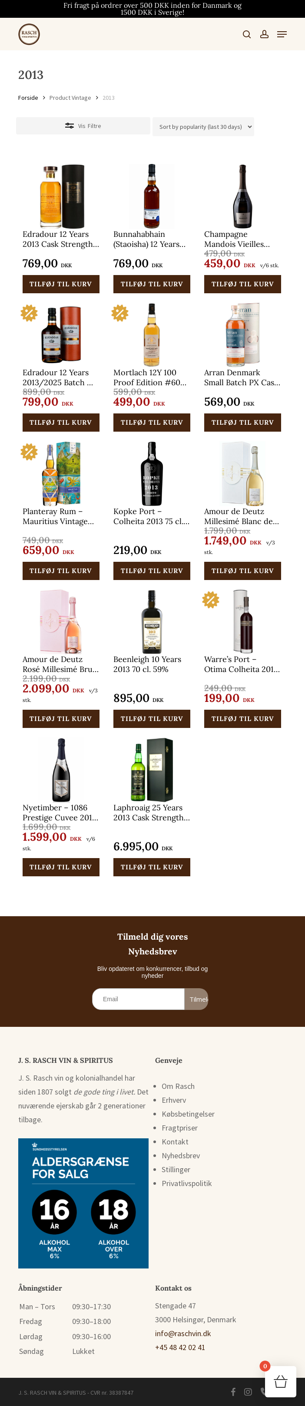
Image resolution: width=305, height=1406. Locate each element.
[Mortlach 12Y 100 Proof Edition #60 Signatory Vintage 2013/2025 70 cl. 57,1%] (152, 334)
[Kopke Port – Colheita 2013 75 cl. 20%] (152, 473)
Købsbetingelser (188, 1114)
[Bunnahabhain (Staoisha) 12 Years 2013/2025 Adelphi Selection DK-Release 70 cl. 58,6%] (152, 196)
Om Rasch (178, 1086)
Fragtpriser (180, 1128)
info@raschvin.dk (183, 1333)
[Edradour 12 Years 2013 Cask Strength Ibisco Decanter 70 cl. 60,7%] (61, 196)
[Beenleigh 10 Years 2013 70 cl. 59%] (152, 621)
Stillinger (176, 1169)
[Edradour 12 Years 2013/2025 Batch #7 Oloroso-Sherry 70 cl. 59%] (61, 334)
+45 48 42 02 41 (180, 1347)
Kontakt (175, 1142)
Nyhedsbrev (181, 1155)
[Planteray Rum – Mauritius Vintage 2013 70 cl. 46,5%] (61, 473)
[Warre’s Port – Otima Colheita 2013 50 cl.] (242, 621)
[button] (282, 34)
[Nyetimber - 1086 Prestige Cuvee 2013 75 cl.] (61, 770)
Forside (28, 98)
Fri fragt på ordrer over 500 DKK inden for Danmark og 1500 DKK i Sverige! (152, 8)
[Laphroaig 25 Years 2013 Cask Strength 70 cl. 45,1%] (152, 770)
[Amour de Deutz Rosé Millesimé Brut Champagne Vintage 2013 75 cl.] (61, 621)
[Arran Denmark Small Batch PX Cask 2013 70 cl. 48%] (242, 334)
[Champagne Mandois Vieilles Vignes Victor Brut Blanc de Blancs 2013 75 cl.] (242, 196)
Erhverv (174, 1100)
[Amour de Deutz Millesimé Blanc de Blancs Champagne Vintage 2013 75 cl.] (242, 473)
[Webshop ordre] (203, 126)
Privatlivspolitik (187, 1183)
